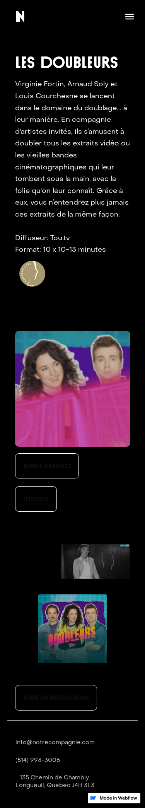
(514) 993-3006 (37, 760)
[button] (129, 17)
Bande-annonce (47, 466)
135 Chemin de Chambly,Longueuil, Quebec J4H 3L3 (54, 781)
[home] (20, 16)
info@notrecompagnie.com (55, 742)
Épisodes (36, 498)
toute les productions (56, 697)
